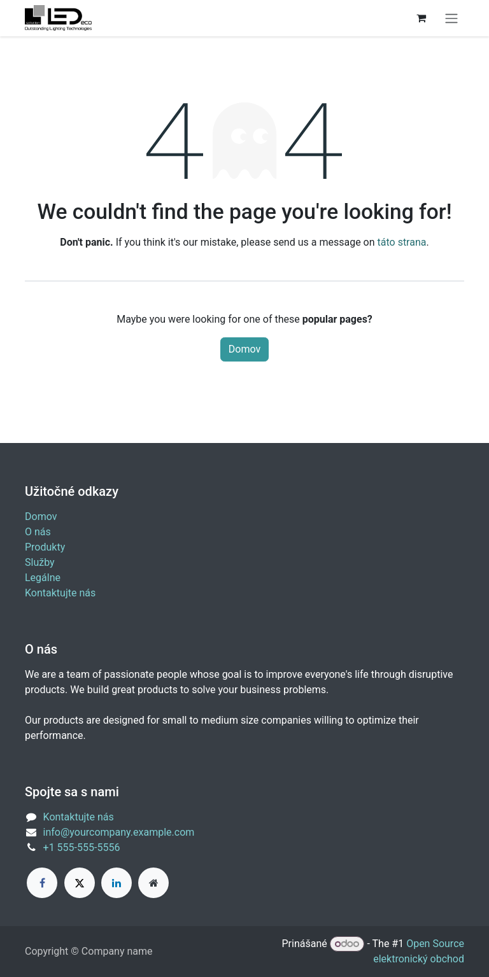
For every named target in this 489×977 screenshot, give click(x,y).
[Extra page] (153, 883)
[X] (79, 883)
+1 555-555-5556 (81, 847)
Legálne (42, 578)
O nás (38, 532)
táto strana (402, 242)
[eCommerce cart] (421, 18)
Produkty (45, 547)
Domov (244, 349)
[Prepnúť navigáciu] (451, 18)
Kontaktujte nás (60, 593)
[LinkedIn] (116, 883)
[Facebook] (42, 883)
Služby (40, 562)
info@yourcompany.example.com (119, 832)
